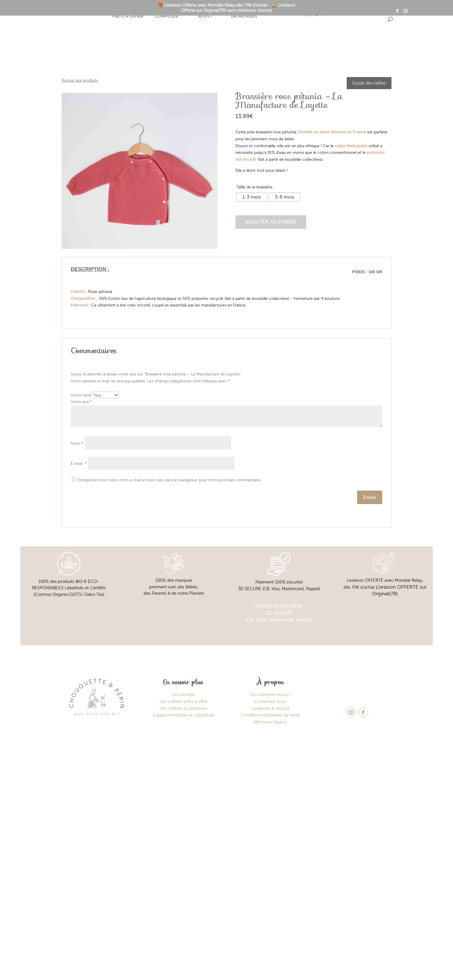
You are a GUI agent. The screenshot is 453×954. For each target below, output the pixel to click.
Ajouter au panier (271, 222)
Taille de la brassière (254, 187)
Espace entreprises (244, 14)
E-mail (79, 463)
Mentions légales (270, 722)
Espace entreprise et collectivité (183, 715)
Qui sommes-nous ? (205, 14)
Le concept (89, 13)
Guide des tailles (369, 83)
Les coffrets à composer (183, 708)
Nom (77, 443)
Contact (282, 13)
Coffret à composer (166, 14)
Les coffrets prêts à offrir (183, 701)
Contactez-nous (270, 701)
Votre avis (81, 401)
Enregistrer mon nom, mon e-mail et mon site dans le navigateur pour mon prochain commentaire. (169, 480)
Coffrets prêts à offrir (127, 14)
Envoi (369, 497)
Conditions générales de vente (270, 715)
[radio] (252, 197)
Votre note (81, 395)
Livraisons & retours (270, 708)
